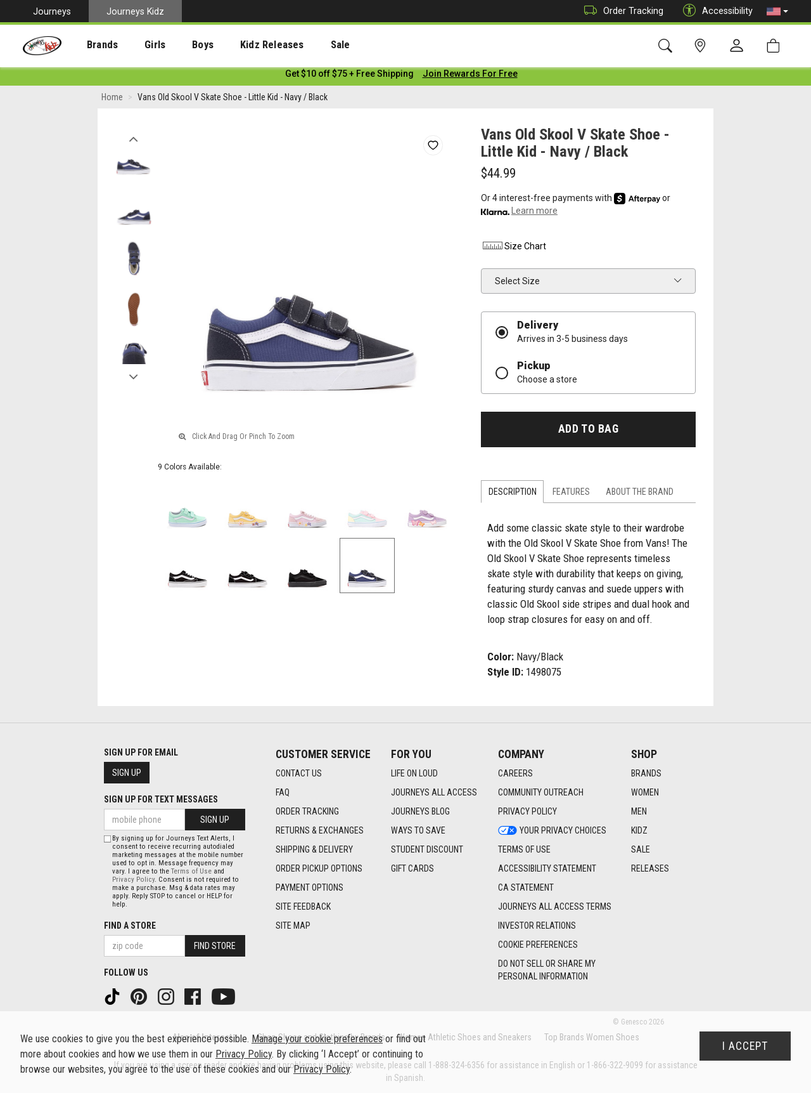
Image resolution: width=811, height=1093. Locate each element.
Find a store (130, 925)
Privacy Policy (133, 879)
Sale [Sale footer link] (640, 849)
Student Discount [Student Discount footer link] (427, 849)
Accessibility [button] (715, 11)
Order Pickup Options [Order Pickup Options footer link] (319, 868)
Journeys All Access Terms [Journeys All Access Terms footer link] (554, 906)
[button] (777, 11)
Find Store (215, 946)
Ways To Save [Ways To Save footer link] (418, 830)
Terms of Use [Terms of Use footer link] (524, 849)
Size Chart (513, 249)
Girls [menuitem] (138, 45)
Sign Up (126, 773)
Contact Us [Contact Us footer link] (299, 773)
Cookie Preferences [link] (538, 944)
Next (133, 376)
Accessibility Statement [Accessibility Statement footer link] (547, 868)
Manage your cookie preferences (317, 1039)
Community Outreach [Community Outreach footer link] (541, 792)
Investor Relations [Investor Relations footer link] (537, 925)
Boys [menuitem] (179, 45)
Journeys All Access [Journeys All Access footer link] (434, 792)
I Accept (745, 1046)
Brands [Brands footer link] (646, 773)
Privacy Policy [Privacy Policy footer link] (527, 811)
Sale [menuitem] (303, 45)
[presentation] (92, 44)
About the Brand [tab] (640, 494)
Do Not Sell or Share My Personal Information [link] (547, 970)
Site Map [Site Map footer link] (293, 925)
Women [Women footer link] (645, 792)
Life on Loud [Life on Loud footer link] (414, 773)
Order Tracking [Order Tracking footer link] (307, 811)
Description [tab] (513, 494)
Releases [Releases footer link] (650, 868)
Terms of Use (191, 871)
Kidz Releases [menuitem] (241, 45)
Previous (133, 138)
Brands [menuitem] (92, 45)
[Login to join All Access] (349, 76)
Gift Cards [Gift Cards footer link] (412, 868)
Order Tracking (620, 11)
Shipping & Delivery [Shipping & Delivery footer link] (314, 849)
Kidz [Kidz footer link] (639, 830)
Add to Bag (588, 431)
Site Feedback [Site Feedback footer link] (303, 906)
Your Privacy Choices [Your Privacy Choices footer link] (552, 830)
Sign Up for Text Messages (161, 799)
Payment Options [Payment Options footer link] (309, 887)
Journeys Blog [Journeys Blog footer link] (420, 811)
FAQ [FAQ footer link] (283, 792)
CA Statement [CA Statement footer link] (526, 887)
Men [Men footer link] (639, 811)
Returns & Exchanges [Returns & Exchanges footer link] (320, 830)
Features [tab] (571, 494)
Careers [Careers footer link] (515, 773)
